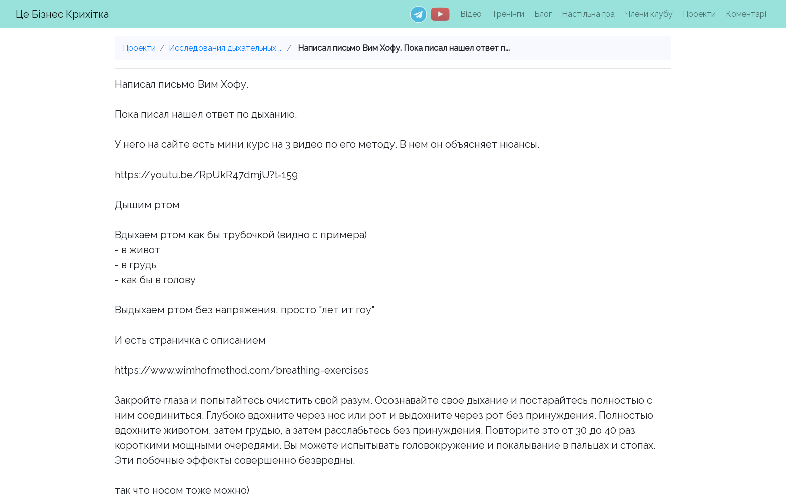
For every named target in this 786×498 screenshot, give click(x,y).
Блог (543, 14)
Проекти (699, 14)
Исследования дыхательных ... (226, 48)
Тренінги (508, 14)
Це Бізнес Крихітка (62, 14)
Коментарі (746, 14)
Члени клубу (649, 14)
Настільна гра (588, 14)
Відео (471, 14)
